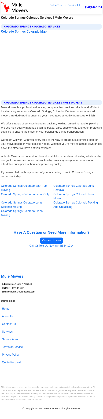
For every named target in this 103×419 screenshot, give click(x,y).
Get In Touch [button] (57, 5)
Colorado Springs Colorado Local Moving (74, 196)
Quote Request (11, 362)
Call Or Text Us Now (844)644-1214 (51, 245)
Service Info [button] (74, 5)
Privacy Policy (10, 354)
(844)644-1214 (93, 7)
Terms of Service (12, 347)
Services (7, 331)
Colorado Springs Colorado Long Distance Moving (21, 204)
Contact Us (9, 324)
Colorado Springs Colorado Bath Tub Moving (24, 188)
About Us (8, 316)
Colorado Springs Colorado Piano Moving (22, 213)
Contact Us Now (51, 240)
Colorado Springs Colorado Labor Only (25, 194)
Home (6, 308)
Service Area (10, 339)
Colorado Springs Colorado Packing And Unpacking (75, 204)
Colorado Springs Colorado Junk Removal (73, 188)
